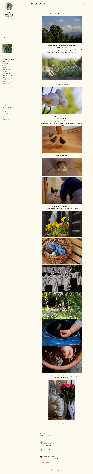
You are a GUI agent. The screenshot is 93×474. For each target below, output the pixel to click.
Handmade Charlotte (7, 75)
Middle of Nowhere (6, 85)
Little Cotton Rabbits (7, 81)
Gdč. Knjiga (4, 109)
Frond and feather (6, 71)
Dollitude (4, 67)
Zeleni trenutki (5, 119)
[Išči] (83, 3)
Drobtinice (38, 3)
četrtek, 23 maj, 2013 (48, 459)
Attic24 (4, 65)
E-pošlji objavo (45, 433)
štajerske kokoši (75, 120)
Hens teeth (4, 77)
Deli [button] (27, 11)
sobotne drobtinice (31, 16)
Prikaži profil (9, 18)
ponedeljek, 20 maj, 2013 (48, 445)
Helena (48, 456)
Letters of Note (5, 79)
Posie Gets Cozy (6, 93)
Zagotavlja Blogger (55, 470)
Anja (8, 12)
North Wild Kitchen (6, 91)
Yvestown (4, 99)
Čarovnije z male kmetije (7, 107)
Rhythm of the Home (7, 95)
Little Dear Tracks (6, 83)
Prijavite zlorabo (6, 37)
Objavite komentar (44, 462)
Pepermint (4, 115)
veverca (49, 441)
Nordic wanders (5, 89)
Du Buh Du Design (6, 69)
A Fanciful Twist (5, 61)
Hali (48, 449)
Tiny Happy (4, 97)
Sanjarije (4, 117)
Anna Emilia (5, 63)
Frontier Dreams (6, 73)
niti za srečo (5, 113)
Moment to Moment (7, 87)
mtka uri (4, 111)
